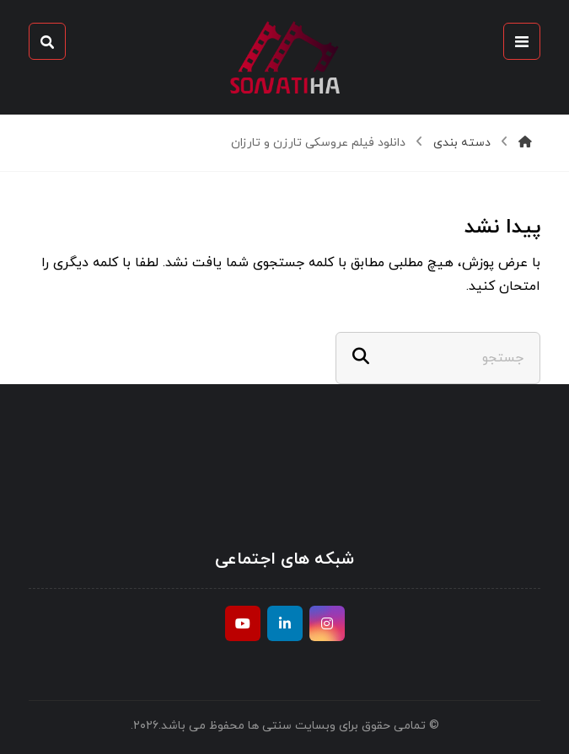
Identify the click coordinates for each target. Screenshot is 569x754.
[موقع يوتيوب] (242, 623)
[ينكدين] (285, 623)
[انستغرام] (327, 623)
